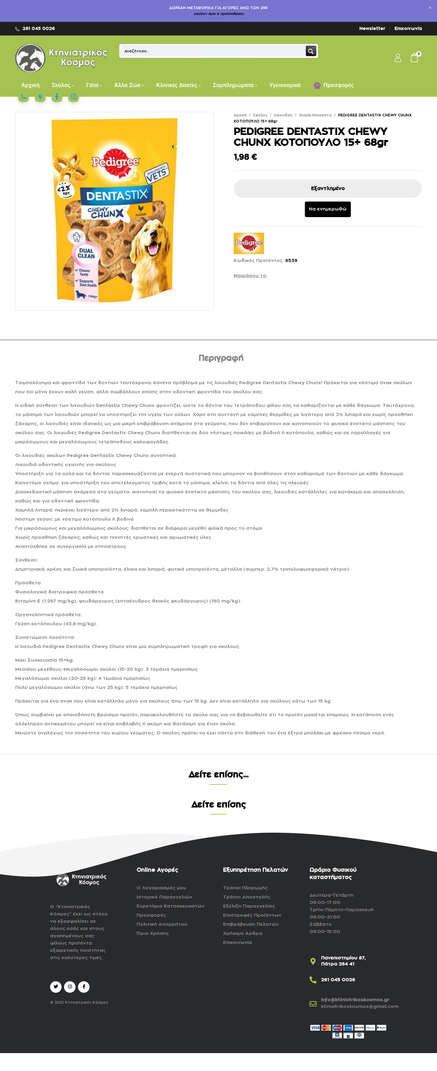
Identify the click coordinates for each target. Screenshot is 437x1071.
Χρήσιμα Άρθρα (242, 933)
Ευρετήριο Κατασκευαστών (171, 906)
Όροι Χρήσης (153, 933)
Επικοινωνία (408, 28)
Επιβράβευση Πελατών (251, 924)
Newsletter (372, 28)
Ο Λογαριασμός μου (161, 888)
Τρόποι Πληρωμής (245, 888)
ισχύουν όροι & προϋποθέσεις (219, 13)
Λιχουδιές (283, 115)
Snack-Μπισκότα (315, 115)
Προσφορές (151, 915)
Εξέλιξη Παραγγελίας (249, 906)
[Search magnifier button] (311, 51)
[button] (414, 58)
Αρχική (240, 115)
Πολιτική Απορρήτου (162, 924)
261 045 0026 (38, 28)
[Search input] (213, 50)
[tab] (220, 359)
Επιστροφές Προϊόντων (252, 915)
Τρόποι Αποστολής (246, 897)
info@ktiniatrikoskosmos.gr (355, 1000)
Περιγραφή (220, 358)
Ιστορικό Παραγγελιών (164, 897)
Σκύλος (260, 115)
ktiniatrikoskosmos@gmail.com (359, 1006)
